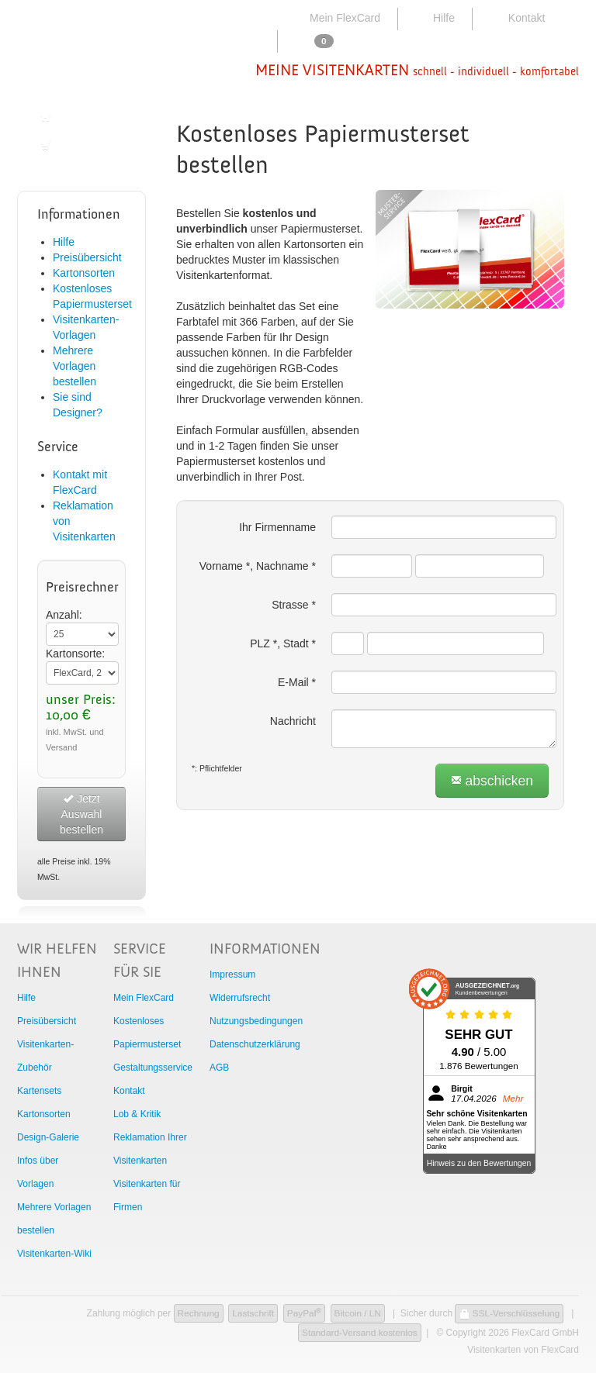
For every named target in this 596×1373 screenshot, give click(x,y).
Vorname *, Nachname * (257, 566)
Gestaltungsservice (152, 1067)
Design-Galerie (48, 1137)
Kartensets (39, 1090)
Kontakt (516, 18)
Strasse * (294, 605)
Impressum (232, 974)
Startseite (71, 116)
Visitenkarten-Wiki (54, 1253)
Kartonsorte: (75, 653)
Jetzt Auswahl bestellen (81, 814)
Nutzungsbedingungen (256, 1021)
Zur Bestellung (83, 145)
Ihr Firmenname (277, 527)
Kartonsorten (84, 273)
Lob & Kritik (137, 1114)
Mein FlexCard (335, 18)
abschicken (492, 780)
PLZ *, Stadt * (283, 643)
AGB (219, 1067)
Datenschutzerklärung (255, 1044)
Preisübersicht (87, 257)
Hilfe (433, 18)
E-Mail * (297, 682)
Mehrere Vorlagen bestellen (74, 366)
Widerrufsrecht (240, 997)
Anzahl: (64, 615)
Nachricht (293, 721)
